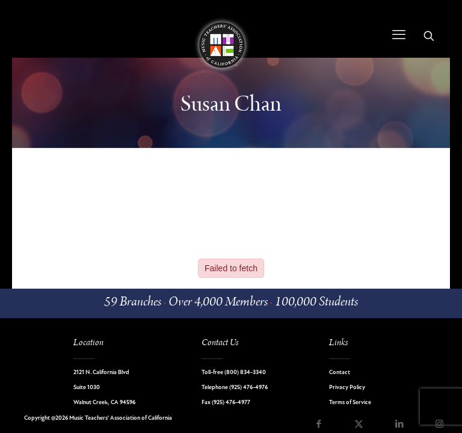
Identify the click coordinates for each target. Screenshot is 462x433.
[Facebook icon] (318, 424)
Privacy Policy (347, 387)
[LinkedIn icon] (399, 424)
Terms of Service (350, 402)
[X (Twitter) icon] (358, 424)
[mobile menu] (399, 36)
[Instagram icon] (439, 424)
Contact (339, 372)
